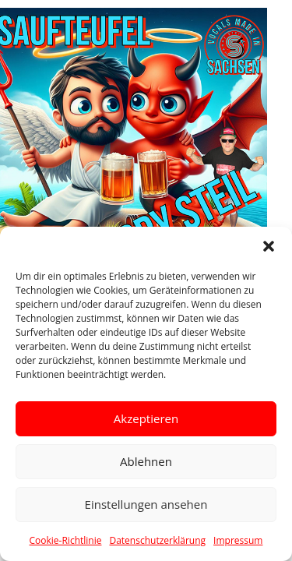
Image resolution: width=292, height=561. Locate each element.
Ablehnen (146, 461)
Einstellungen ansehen (146, 504)
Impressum (237, 540)
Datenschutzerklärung (157, 540)
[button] (268, 246)
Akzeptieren (146, 418)
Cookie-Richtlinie (66, 540)
